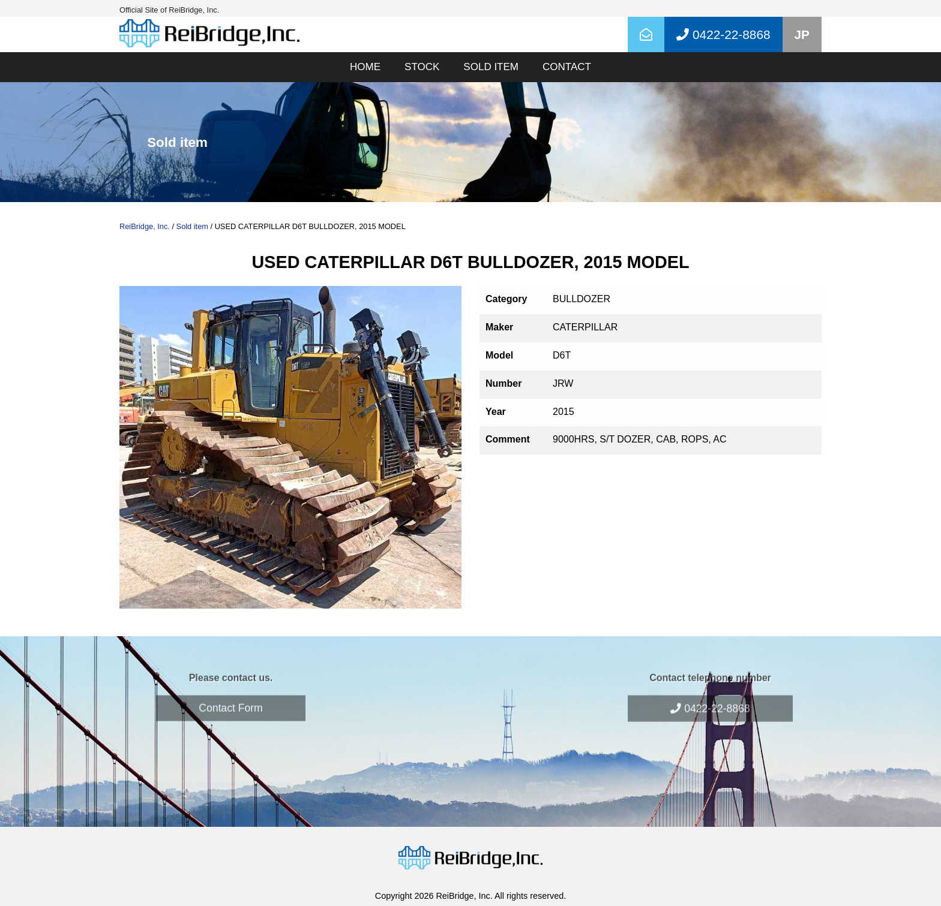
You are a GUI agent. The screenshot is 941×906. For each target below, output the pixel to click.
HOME (365, 67)
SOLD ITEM (491, 67)
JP (802, 34)
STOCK (421, 67)
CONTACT (567, 67)
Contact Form (231, 694)
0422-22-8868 (710, 695)
